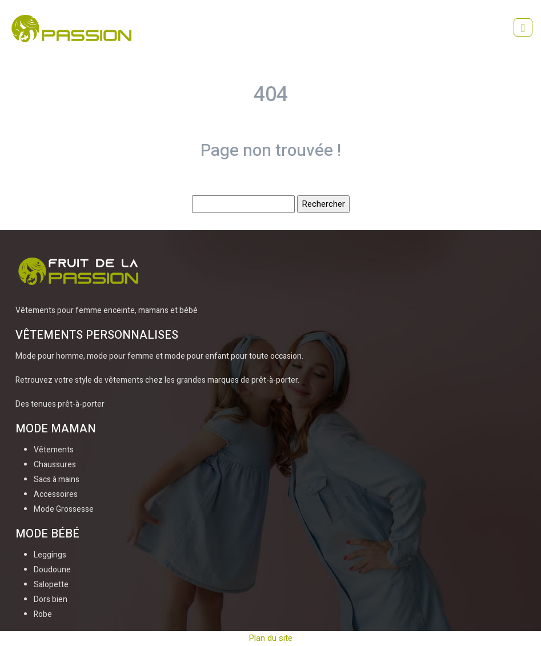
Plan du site (270, 638)
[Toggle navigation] (523, 27)
